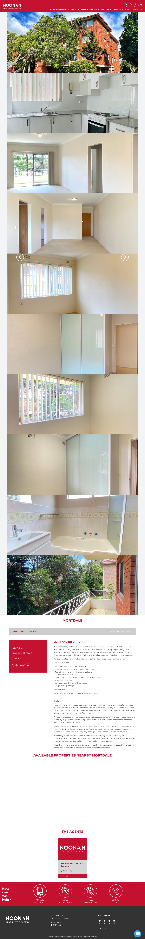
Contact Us (137, 10)
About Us (117, 10)
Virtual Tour (31, 631)
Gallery (15, 631)
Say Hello (105, 929)
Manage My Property (59, 10)
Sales (83, 10)
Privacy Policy (77, 936)
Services (105, 10)
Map (22, 631)
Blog (127, 10)
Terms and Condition (90, 936)
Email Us (73, 876)
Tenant (74, 10)
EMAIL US (56, 925)
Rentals (93, 10)
